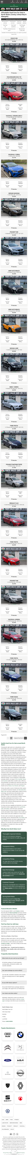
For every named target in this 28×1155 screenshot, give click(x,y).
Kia (13, 785)
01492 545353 (9, 1021)
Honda (2, 819)
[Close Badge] (16, 1150)
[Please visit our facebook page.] (14, 1134)
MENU (2, 2)
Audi (5, 791)
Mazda (22, 817)
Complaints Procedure (20, 1152)
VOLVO (12, 1129)
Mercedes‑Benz (22, 789)
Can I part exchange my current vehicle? (12, 970)
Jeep (2, 808)
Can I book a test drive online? (9, 993)
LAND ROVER (5, 1122)
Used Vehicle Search (14, 5)
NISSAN (3, 1126)
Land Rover (22, 807)
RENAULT (16, 1126)
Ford (16, 779)
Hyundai (5, 780)
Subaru (7, 808)
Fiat (20, 817)
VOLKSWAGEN (5, 1129)
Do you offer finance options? (9, 982)
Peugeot (22, 785)
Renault (16, 785)
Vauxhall (20, 779)
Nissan (10, 785)
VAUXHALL (22, 1126)
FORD (11, 1119)
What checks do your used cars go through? (13, 958)
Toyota (24, 779)
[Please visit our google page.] (17, 1134)
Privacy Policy (6, 1152)
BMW (2, 791)
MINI (21, 1122)
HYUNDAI (16, 1119)
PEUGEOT (9, 1126)
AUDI (3, 1119)
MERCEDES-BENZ (14, 1122)
